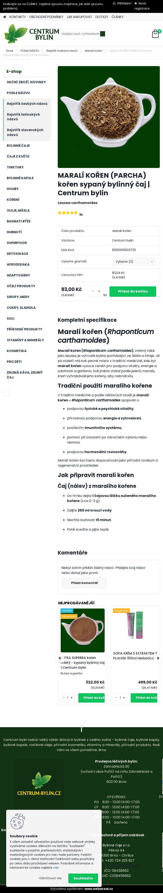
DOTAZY (102, 17)
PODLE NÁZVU (30, 51)
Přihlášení (124, 3)
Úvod (9, 51)
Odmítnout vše (50, 878)
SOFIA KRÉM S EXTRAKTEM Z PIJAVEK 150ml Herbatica (135, 655)
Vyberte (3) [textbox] (124, 261)
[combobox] (134, 261)
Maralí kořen (93, 51)
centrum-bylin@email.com (116, 865)
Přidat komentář (84, 583)
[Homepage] (4, 17)
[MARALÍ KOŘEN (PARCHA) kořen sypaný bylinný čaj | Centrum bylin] (109, 117)
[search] (102, 35)
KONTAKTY (18, 17)
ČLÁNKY (118, 17)
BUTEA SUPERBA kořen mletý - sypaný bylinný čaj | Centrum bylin (83, 663)
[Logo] (32, 33)
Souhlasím (83, 878)
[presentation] (60, 658)
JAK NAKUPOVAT (79, 17)
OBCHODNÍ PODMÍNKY (46, 17)
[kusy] (96, 291)
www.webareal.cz (98, 889)
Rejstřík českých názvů (61, 51)
